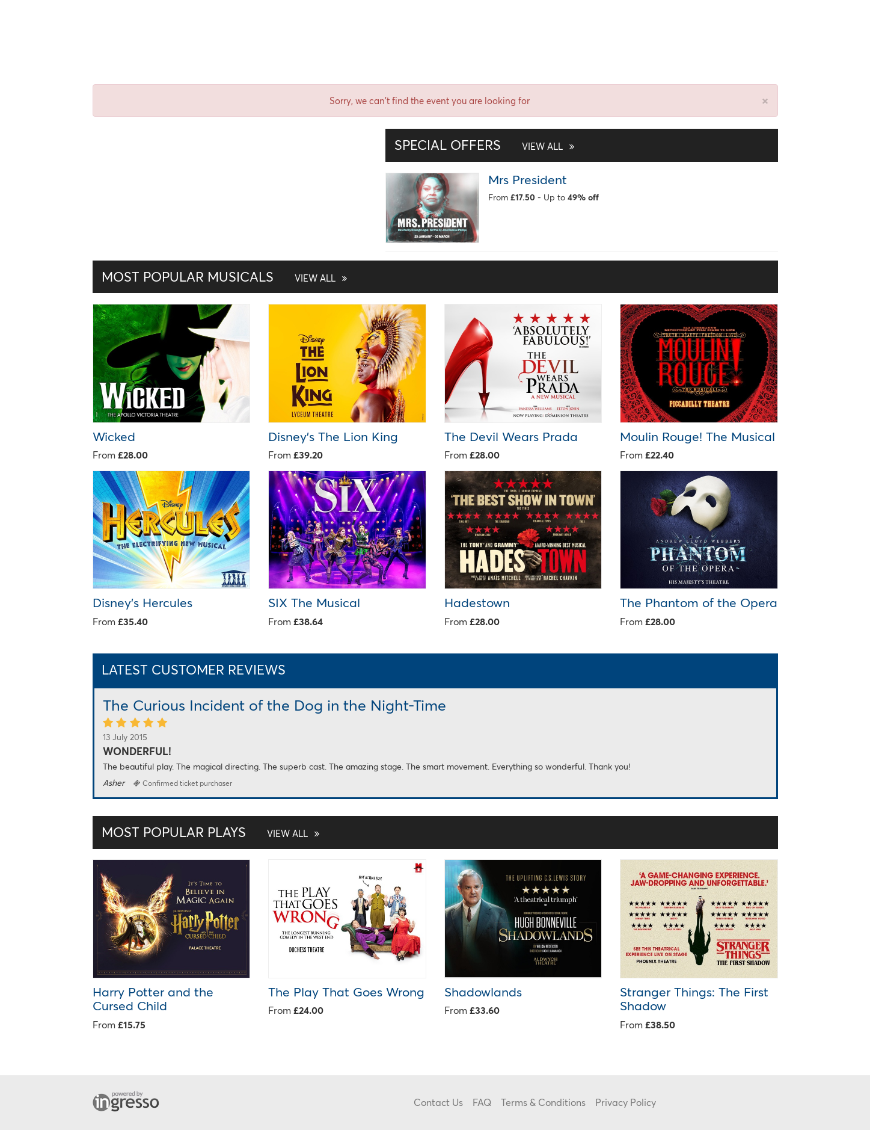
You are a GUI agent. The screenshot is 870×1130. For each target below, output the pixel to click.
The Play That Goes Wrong (346, 991)
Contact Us (438, 1102)
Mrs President (527, 179)
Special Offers (484, 144)
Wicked (114, 436)
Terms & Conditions (543, 1102)
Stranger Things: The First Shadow (694, 998)
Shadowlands (483, 991)
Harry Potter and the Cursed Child (153, 998)
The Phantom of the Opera (698, 602)
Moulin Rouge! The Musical (697, 436)
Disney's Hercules (142, 602)
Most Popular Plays (210, 832)
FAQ (482, 1102)
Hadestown (477, 602)
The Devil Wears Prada (511, 436)
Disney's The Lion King (333, 436)
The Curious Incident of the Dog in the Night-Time (274, 705)
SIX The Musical (314, 602)
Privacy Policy (625, 1102)
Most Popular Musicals (224, 276)
